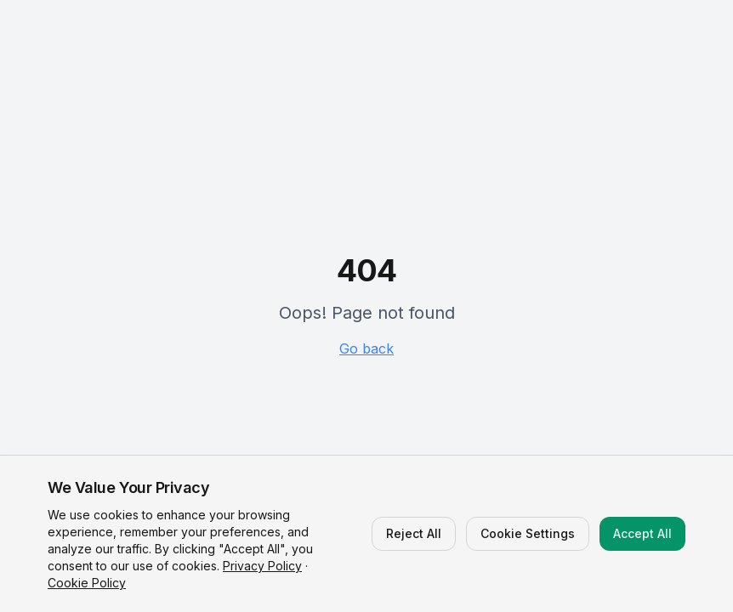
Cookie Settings (527, 533)
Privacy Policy (262, 565)
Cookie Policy (87, 582)
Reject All (413, 533)
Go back (366, 348)
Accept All (642, 533)
